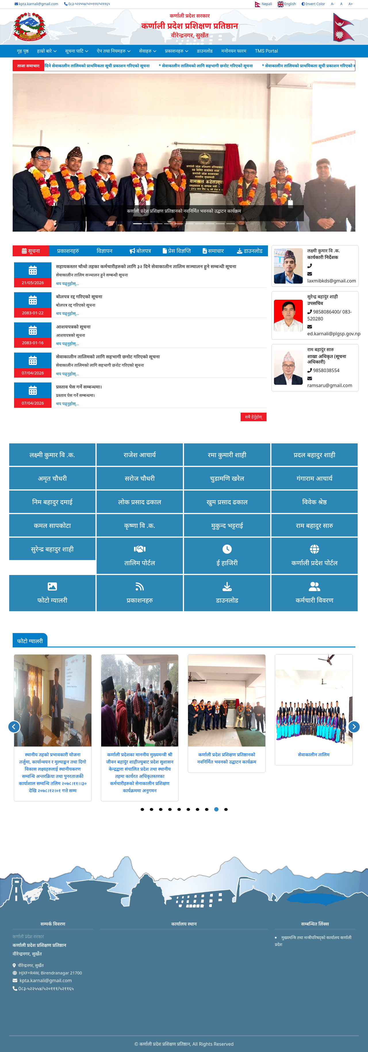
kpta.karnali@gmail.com (36, 4)
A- (332, 3)
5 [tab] (179, 809)
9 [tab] (216, 809)
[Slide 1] (147, 223)
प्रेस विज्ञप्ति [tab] (177, 251)
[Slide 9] (230, 223)
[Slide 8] (220, 223)
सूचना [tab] (31, 251)
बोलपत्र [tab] (140, 251)
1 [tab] (142, 809)
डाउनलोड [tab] (249, 251)
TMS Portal (266, 51)
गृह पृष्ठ (22, 51)
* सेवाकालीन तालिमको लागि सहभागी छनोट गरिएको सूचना (234, 65)
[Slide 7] (210, 223)
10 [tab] (226, 809)
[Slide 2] (158, 223)
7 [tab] (197, 809)
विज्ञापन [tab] (103, 251)
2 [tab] (151, 809)
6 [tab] (188, 809)
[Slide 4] (179, 223)
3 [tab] (160, 809)
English (287, 4)
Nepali (263, 4)
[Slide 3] (168, 223)
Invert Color (313, 4)
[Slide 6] (199, 223)
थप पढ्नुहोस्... (67, 283)
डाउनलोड (205, 51)
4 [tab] (170, 809)
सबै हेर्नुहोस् (253, 417)
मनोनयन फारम (233, 51)
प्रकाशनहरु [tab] (67, 251)
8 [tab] (206, 809)
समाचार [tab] (213, 251)
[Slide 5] (189, 223)
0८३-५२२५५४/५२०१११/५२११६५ (87, 3)
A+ (350, 3)
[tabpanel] (140, 341)
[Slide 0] (137, 223)
